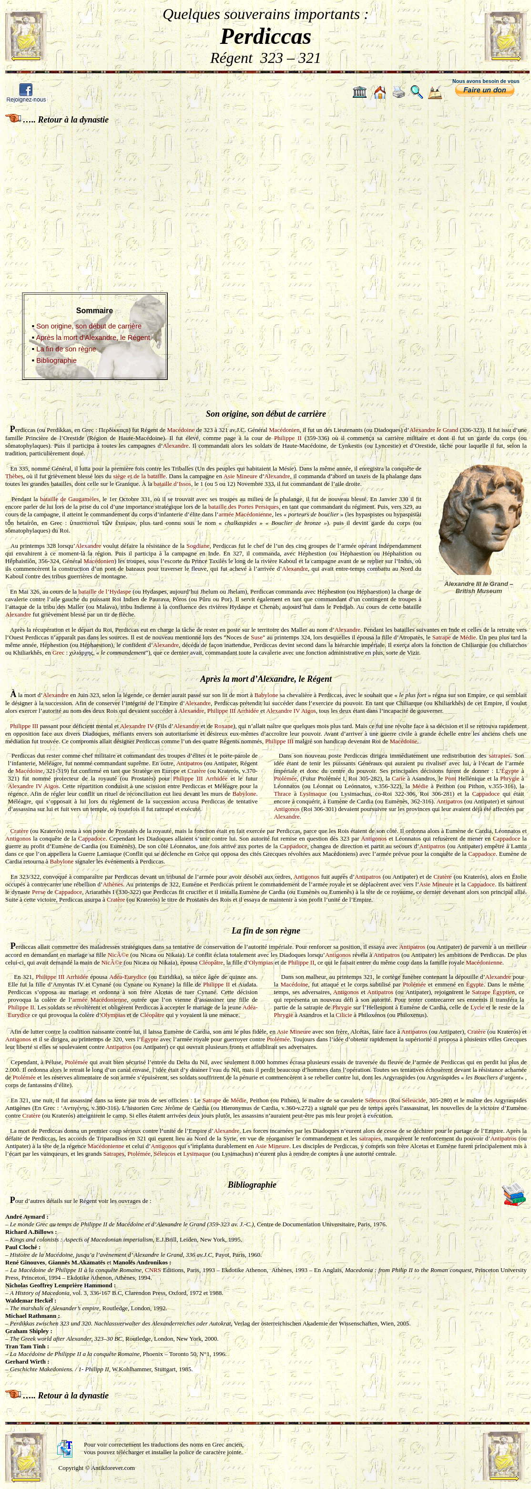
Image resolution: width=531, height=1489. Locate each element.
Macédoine (180, 429)
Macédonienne (484, 962)
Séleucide (414, 1100)
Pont (450, 778)
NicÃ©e (118, 954)
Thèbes (14, 476)
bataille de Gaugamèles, (70, 499)
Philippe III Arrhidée (233, 710)
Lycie (477, 1007)
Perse (38, 891)
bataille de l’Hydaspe (104, 591)
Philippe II (288, 438)
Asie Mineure (240, 476)
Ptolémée (285, 778)
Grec (58, 652)
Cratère (197, 770)
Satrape (441, 637)
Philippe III (24, 725)
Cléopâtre (211, 962)
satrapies (499, 755)
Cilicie (344, 1014)
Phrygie (509, 778)
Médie (468, 637)
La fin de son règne (66, 349)
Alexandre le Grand (434, 429)
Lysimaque (313, 793)
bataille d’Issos (172, 483)
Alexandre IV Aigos (291, 710)
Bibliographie (56, 360)
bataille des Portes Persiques (243, 506)
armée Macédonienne (245, 514)
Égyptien (503, 992)
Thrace (282, 793)
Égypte (510, 770)
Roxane (224, 725)
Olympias (261, 962)
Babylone (266, 694)
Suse (257, 637)
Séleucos (376, 1100)
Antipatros (189, 763)
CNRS (154, 1269)
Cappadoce (486, 793)
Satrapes (113, 1153)
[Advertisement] (265, 201)
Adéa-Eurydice (128, 976)
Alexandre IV (137, 725)
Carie (398, 778)
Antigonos (286, 808)
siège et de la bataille (139, 476)
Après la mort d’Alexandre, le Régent (93, 337)
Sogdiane (197, 545)
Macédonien (284, 429)
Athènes (112, 884)
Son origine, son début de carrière (89, 326)
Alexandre (175, 445)
